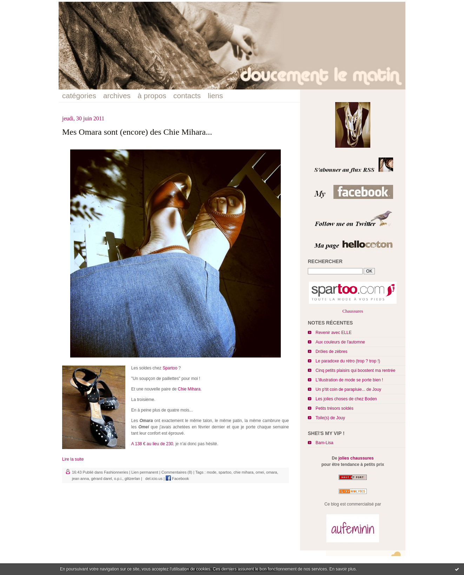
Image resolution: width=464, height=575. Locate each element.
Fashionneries (116, 472)
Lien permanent (144, 472)
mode (212, 472)
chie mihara (243, 472)
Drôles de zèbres (331, 351)
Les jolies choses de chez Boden (346, 398)
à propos (152, 96)
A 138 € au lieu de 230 (152, 443)
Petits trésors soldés (334, 408)
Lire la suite (73, 459)
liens (215, 96)
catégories (79, 96)
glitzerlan (132, 478)
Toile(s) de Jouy (330, 417)
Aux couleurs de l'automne (340, 342)
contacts (187, 96)
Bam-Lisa (324, 442)
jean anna (80, 478)
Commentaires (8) (176, 472)
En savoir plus (342, 569)
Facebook (177, 478)
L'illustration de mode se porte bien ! (349, 379)
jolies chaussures (356, 458)
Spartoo (170, 368)
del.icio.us (153, 478)
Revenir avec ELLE (334, 332)
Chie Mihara (189, 389)
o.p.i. (118, 478)
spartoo (225, 472)
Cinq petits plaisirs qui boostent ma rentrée (355, 370)
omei (260, 472)
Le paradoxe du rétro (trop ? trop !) (348, 361)
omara (271, 472)
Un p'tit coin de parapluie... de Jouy (348, 389)
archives (117, 96)
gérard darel (101, 478)
